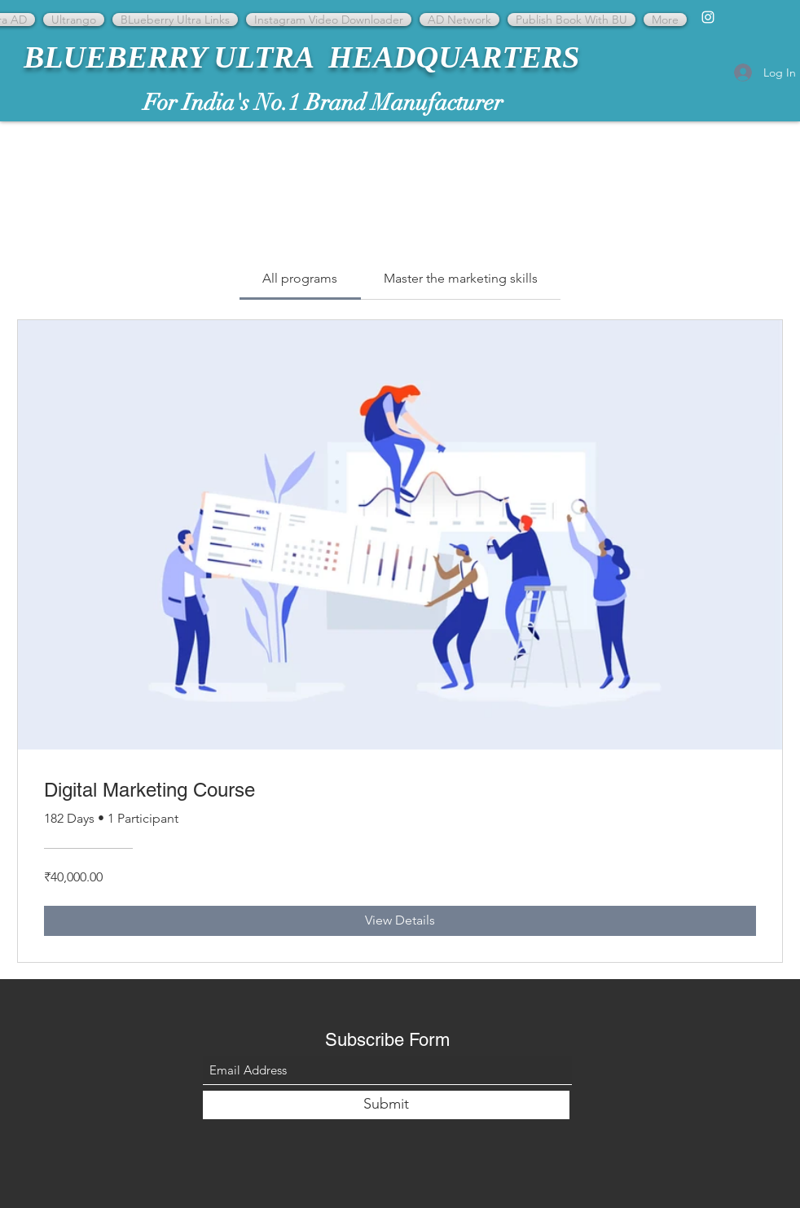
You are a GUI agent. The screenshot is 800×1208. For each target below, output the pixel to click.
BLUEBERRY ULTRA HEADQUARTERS (301, 57)
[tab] (300, 278)
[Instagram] (708, 17)
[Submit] (386, 1105)
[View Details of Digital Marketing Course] (400, 920)
